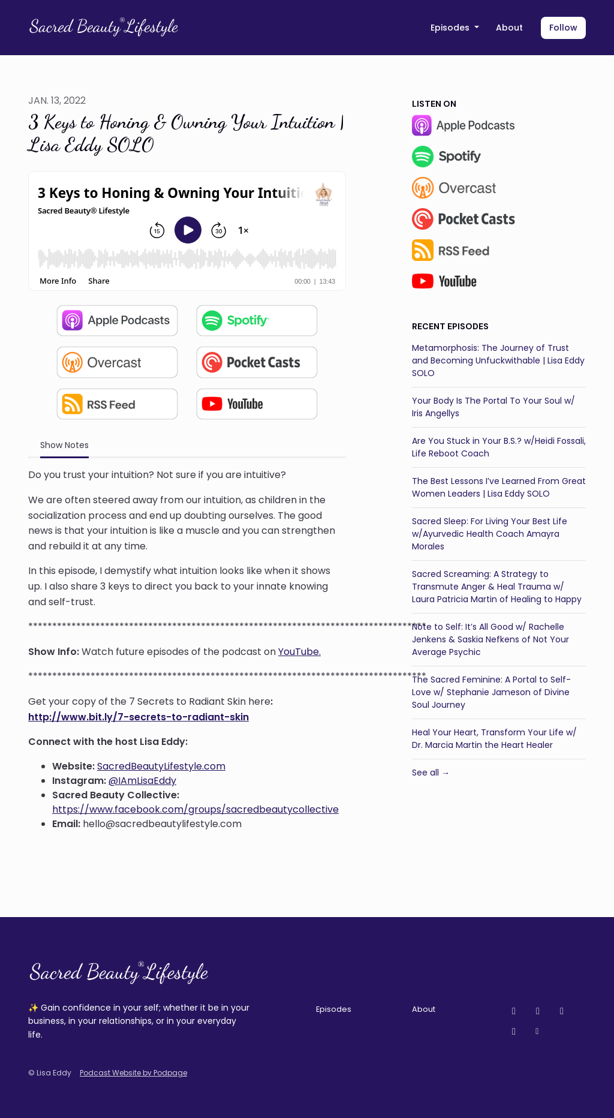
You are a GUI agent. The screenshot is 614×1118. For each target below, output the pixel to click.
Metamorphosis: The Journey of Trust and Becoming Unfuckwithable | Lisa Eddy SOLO (498, 360)
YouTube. (299, 652)
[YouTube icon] (514, 1011)
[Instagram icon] (538, 1011)
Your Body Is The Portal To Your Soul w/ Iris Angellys (493, 407)
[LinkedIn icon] (514, 1031)
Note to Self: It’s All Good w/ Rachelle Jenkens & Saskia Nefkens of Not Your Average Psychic (490, 639)
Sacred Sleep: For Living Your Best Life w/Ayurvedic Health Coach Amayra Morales (489, 533)
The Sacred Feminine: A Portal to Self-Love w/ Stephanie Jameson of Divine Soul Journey (491, 692)
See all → (431, 773)
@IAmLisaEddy (142, 781)
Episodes (451, 28)
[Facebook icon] (562, 1011)
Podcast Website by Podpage (133, 1073)
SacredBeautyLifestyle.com (161, 766)
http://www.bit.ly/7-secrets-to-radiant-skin (138, 717)
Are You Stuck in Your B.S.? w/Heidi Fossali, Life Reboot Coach (499, 447)
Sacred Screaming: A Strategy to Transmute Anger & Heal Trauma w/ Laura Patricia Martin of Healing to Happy (497, 586)
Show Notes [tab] (64, 445)
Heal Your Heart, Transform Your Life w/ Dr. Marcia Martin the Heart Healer (494, 738)
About (509, 28)
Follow (563, 28)
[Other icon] (539, 1031)
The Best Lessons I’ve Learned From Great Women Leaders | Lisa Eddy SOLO (499, 487)
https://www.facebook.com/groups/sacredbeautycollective (195, 809)
